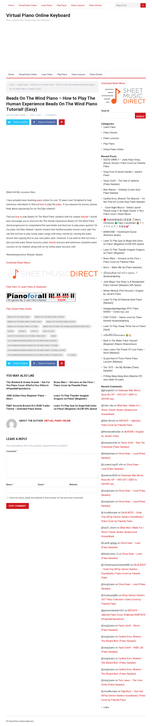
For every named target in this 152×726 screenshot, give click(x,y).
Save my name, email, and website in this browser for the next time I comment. (47, 498)
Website (73, 484)
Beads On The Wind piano (19, 317)
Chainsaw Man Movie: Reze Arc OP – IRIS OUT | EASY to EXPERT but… (121, 394)
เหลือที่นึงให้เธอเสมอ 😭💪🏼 (117, 335)
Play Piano (62, 5)
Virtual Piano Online (28, 5)
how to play (48, 331)
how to (43, 204)
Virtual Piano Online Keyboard (38, 15)
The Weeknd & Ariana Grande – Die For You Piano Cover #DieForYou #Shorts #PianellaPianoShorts (28, 385)
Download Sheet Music (18, 262)
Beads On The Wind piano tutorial (23, 326)
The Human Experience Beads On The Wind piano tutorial (33, 346)
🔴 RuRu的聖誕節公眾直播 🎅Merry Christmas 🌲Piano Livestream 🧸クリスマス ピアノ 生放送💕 (123, 223)
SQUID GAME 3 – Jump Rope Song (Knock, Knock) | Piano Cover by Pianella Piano (124, 163)
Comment (12, 451)
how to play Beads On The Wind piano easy (26, 336)
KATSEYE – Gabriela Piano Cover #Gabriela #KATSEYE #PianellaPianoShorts (123, 615)
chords (52, 242)
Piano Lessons (78, 5)
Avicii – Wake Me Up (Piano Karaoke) (122, 267)
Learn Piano (46, 5)
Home (11, 5)
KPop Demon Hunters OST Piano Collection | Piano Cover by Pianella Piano (123, 599)
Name (10, 484)
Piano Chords (95, 5)
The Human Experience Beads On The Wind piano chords (32, 341)
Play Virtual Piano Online (19, 308)
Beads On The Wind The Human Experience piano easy (66, 326)
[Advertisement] (76, 48)
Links (106, 707)
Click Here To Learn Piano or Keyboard (26, 286)
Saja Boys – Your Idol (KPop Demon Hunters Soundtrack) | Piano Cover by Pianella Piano (123, 695)
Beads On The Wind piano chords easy (24, 322)
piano (39, 200)
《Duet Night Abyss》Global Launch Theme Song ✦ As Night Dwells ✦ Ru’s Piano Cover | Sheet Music (123, 211)
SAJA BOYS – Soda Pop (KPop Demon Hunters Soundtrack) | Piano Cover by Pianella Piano (122, 517)
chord (10, 331)
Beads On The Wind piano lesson (61, 322)
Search (105, 110)
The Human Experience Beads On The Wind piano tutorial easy (35, 355)
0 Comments (50, 115)
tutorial (84, 216)
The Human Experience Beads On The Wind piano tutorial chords (36, 350)
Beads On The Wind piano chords (49, 317)
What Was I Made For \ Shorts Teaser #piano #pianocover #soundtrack (121, 410)
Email (41, 484)
